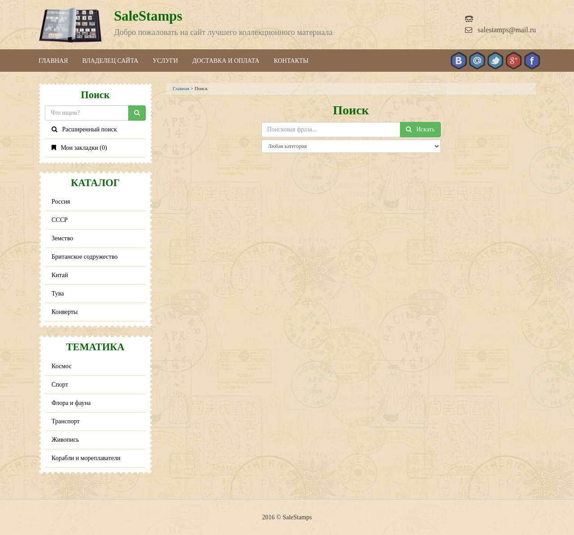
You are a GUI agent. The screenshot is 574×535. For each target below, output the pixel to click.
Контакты (291, 60)
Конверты (65, 312)
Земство (62, 238)
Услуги (165, 60)
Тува (58, 293)
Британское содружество (84, 256)
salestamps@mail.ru (500, 30)
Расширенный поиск (84, 129)
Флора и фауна (71, 403)
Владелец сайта (111, 60)
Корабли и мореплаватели (86, 458)
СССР (60, 220)
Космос (62, 366)
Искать (420, 129)
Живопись (65, 439)
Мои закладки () (79, 147)
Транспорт (65, 421)
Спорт (60, 384)
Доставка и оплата (226, 60)
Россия (61, 201)
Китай (60, 275)
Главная (53, 60)
